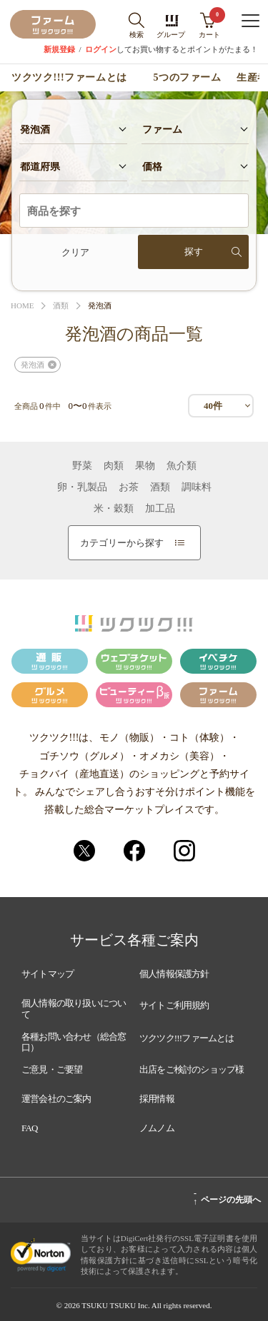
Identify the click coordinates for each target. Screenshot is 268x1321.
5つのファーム (188, 78)
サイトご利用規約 (174, 1005)
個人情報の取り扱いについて (73, 1009)
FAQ (29, 1128)
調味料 (197, 487)
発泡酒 (32, 364)
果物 (145, 466)
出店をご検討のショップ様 (191, 1069)
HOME (22, 306)
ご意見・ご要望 (51, 1069)
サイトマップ (47, 973)
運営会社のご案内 (56, 1098)
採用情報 (156, 1098)
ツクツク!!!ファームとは (68, 78)
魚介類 (182, 466)
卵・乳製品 (82, 487)
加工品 (160, 509)
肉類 (114, 466)
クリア (75, 252)
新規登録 (59, 50)
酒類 (61, 306)
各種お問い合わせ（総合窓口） (73, 1042)
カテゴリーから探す (132, 542)
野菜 (82, 466)
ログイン (100, 50)
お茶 (129, 487)
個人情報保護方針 (174, 973)
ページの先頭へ (227, 1197)
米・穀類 (114, 509)
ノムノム (156, 1128)
